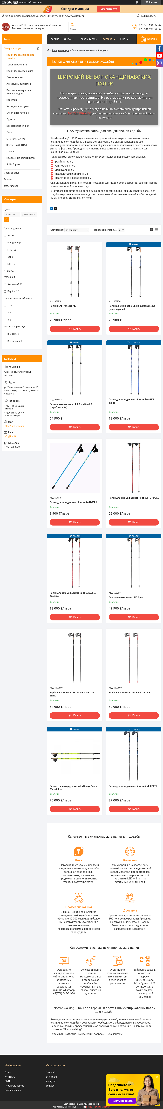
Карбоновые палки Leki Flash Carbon (129, 692)
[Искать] (72, 25)
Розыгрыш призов (14, 1085)
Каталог (107, 39)
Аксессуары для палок (19, 84)
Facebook (51, 1072)
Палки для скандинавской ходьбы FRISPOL (133, 786)
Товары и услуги (60, 50)
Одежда (11, 119)
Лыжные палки (15, 77)
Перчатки (12, 100)
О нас (67, 39)
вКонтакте (51, 1076)
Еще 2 (10, 270)
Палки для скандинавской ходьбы (20, 56)
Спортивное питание (18, 113)
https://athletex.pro (14, 426)
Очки (9, 132)
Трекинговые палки (17, 64)
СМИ (7, 1081)
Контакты (10, 1076)
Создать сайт (25, 2)
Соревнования (13, 1090)
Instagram (51, 1081)
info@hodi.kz (11, 436)
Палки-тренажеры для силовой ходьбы (19, 92)
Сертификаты (11, 172)
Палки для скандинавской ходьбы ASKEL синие (132, 401)
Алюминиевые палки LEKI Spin (126, 597)
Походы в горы (88, 39)
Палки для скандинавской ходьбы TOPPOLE (134, 498)
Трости (10, 151)
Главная (54, 39)
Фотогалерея (11, 186)
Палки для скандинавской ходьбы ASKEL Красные (73, 594)
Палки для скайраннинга (20, 71)
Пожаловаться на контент (98, 1107)
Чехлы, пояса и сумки (18, 106)
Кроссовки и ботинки (18, 126)
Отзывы (8, 179)
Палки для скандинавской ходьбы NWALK (73, 502)
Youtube (50, 1085)
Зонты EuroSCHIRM (17, 145)
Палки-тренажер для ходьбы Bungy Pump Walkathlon (73, 788)
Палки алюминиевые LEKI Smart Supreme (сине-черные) (132, 307)
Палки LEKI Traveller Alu (63, 306)
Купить (77, 329)
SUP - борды (13, 164)
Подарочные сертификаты (21, 158)
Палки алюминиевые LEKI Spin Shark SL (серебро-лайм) (72, 406)
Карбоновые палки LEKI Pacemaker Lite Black (72, 694)
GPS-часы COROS (16, 138)
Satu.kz (96, 1104)
